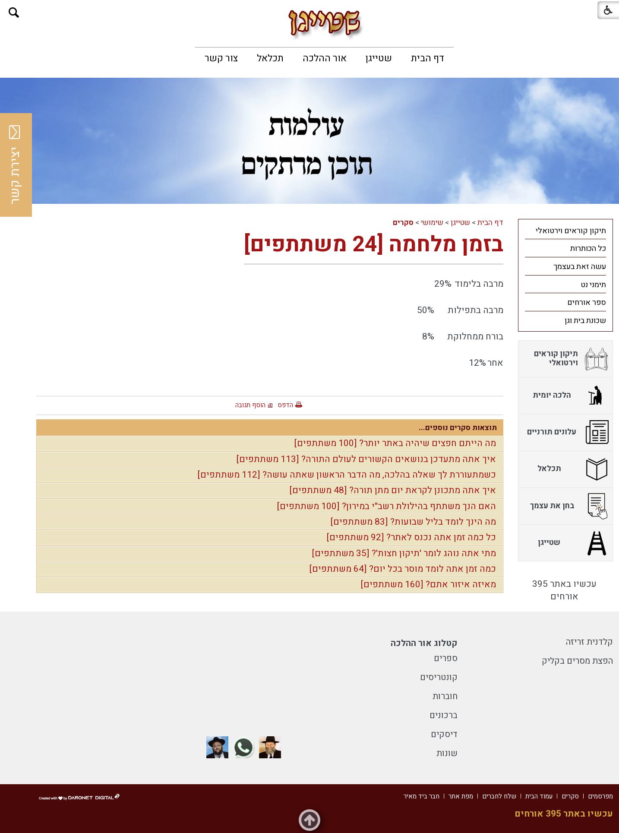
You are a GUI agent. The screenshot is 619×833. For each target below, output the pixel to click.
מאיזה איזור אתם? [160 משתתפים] (428, 584)
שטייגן (379, 58)
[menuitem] (427, 58)
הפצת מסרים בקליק (577, 661)
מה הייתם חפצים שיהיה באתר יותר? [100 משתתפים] (395, 443)
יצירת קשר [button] (15, 165)
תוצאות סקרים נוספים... (458, 427)
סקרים (403, 222)
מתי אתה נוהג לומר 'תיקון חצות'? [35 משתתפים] (404, 553)
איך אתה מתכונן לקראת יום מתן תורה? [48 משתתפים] (393, 490)
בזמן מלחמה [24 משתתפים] (373, 244)
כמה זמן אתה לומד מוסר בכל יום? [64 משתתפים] (403, 569)
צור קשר (221, 58)
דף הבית (427, 58)
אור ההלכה (325, 58)
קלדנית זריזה (589, 642)
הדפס (285, 405)
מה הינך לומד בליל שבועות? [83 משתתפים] (413, 522)
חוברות (445, 696)
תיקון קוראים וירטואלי (571, 231)
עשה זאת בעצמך (579, 266)
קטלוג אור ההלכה (424, 643)
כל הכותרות (588, 248)
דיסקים (444, 734)
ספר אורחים (586, 302)
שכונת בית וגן (585, 320)
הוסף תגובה (250, 405)
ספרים (446, 658)
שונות (447, 753)
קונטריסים (439, 677)
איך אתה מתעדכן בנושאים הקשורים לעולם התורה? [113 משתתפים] (366, 459)
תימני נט (593, 285)
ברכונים (444, 715)
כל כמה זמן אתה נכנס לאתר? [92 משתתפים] (411, 537)
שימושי (432, 222)
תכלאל (270, 58)
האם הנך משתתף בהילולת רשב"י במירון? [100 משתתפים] (386, 506)
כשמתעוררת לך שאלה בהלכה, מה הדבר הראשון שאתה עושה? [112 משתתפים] (347, 474)
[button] (14, 12)
